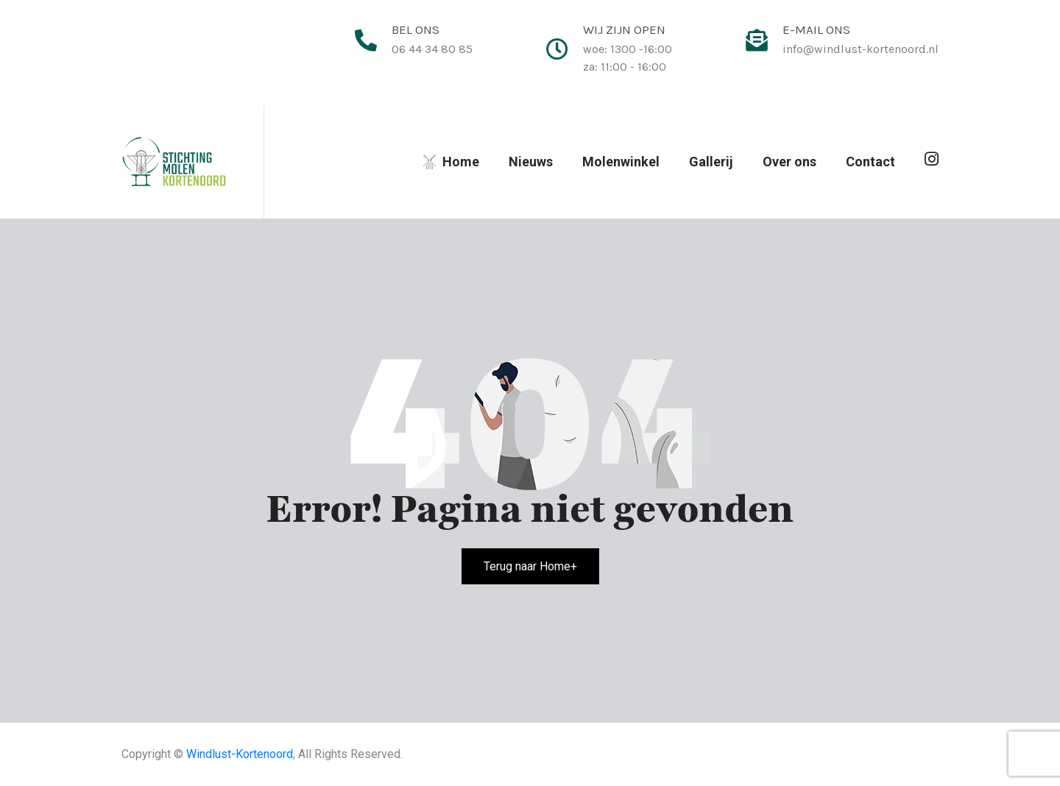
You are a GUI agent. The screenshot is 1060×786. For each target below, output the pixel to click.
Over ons (789, 161)
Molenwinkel (621, 161)
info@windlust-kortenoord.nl (860, 49)
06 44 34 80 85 (432, 49)
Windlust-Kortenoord (239, 754)
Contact (870, 161)
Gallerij (711, 161)
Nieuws (531, 161)
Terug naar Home (530, 566)
